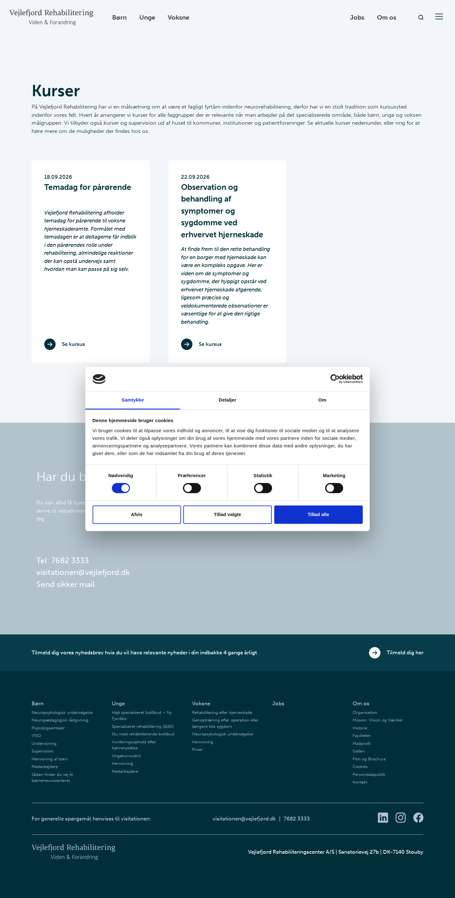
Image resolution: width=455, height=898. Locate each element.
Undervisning (44, 743)
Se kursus (64, 344)
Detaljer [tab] (227, 399)
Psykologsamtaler (48, 728)
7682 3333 (297, 818)
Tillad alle (318, 514)
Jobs (357, 17)
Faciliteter (362, 735)
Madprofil (362, 743)
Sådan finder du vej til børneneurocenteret (52, 777)
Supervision (42, 751)
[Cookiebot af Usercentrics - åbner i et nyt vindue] (335, 379)
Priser (197, 749)
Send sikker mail (65, 584)
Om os (386, 17)
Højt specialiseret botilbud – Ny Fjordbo (142, 715)
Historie (360, 728)
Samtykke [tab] (133, 399)
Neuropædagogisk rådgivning (60, 720)
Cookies (360, 766)
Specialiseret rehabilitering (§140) (143, 726)
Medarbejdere (45, 766)
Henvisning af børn (50, 759)
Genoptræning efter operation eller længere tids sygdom (225, 723)
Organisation (365, 712)
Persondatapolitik (369, 774)
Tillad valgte (227, 514)
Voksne (178, 17)
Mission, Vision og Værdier (378, 720)
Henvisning (122, 763)
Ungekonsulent (126, 755)
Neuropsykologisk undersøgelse (62, 712)
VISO (36, 735)
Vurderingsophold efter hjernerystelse (134, 745)
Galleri (359, 751)
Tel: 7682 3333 (62, 560)
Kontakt (360, 782)
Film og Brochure (369, 759)
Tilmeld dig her (396, 652)
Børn (119, 17)
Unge (147, 17)
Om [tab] (322, 399)
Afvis (137, 514)
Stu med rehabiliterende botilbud (143, 734)
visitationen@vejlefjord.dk (83, 572)
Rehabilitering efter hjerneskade (222, 712)
